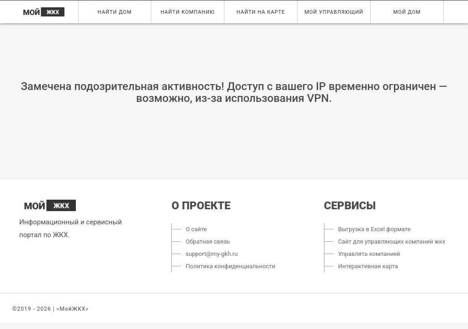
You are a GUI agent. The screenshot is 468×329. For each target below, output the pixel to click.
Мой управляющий (333, 12)
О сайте (196, 229)
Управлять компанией (369, 253)
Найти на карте (261, 12)
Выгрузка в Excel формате (374, 229)
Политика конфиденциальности (230, 266)
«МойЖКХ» (73, 309)
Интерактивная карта (368, 266)
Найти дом (115, 12)
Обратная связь (208, 241)
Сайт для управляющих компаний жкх (392, 241)
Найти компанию (187, 12)
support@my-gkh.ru (212, 253)
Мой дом (407, 12)
